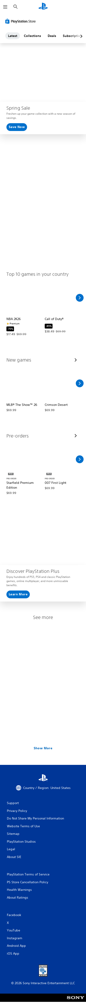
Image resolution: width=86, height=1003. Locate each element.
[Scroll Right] (79, 298)
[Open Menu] (5, 7)
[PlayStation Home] (43, 6)
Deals (52, 36)
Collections (32, 36)
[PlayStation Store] (21, 21)
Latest (12, 36)
